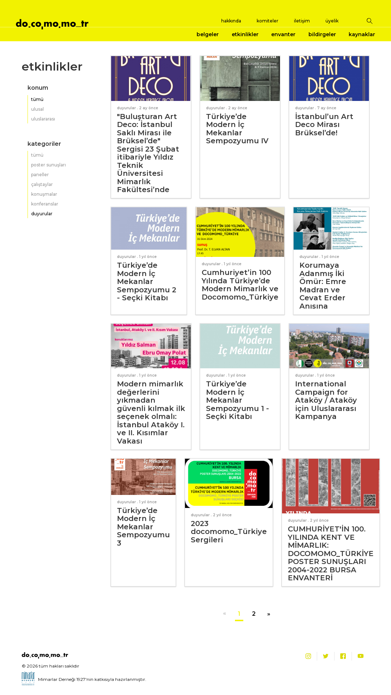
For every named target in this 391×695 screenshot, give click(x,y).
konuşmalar (44, 194)
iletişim (302, 21)
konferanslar (44, 204)
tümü (37, 99)
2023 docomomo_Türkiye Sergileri (229, 531)
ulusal (37, 109)
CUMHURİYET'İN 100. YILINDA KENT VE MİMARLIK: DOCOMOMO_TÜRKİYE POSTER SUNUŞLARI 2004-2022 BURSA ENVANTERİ (331, 553)
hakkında (231, 21)
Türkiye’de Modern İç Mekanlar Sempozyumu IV (237, 128)
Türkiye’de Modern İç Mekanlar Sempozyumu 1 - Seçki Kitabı (237, 400)
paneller (40, 174)
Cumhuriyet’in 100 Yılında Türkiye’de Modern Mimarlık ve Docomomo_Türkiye (240, 284)
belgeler (208, 34)
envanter (283, 34)
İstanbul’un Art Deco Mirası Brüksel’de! (324, 124)
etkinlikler (245, 34)
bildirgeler (322, 34)
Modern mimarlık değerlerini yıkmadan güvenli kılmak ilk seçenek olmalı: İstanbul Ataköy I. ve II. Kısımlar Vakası (151, 412)
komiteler (267, 21)
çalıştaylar (42, 184)
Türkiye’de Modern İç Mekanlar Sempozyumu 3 (143, 526)
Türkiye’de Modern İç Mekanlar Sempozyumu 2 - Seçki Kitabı (146, 281)
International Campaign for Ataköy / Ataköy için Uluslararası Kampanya (326, 400)
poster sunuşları (48, 165)
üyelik (332, 21)
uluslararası (43, 119)
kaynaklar (362, 34)
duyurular (41, 213)
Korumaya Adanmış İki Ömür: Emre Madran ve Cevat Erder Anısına (322, 285)
